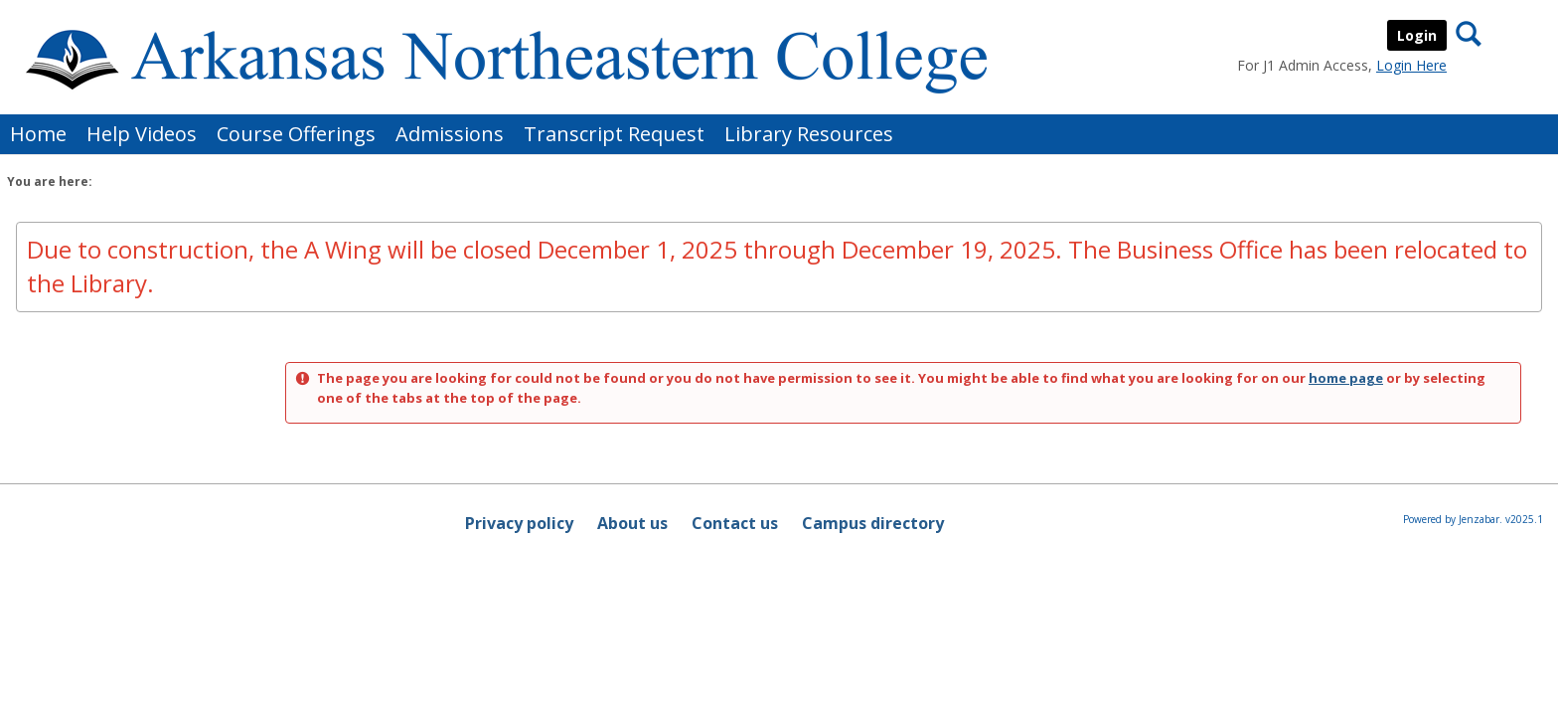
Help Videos (141, 133)
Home (38, 133)
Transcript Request (614, 133)
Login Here (1411, 65)
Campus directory (873, 523)
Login (1417, 35)
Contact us (735, 523)
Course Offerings (296, 133)
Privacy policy (519, 523)
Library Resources (808, 133)
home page (1346, 378)
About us (632, 523)
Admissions (449, 133)
